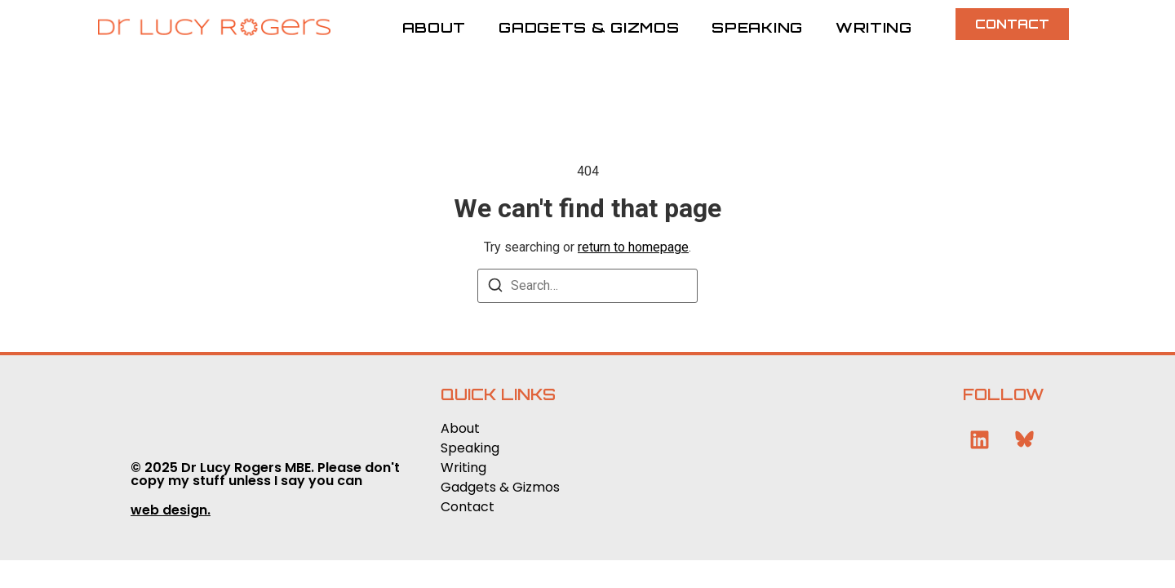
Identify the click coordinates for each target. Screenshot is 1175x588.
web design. (171, 510)
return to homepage (633, 247)
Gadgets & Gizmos (589, 27)
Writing (874, 27)
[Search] (495, 287)
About (434, 27)
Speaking (757, 27)
